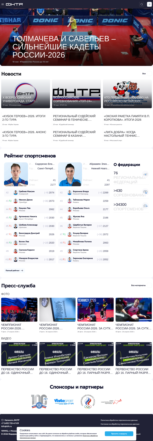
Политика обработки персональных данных (119, 420)
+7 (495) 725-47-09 (10, 423)
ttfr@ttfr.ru (6, 426)
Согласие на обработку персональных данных (120, 424)
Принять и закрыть (119, 434)
